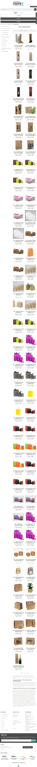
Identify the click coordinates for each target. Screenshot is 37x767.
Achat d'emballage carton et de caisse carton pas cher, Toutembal (30, 727)
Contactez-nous (15, 720)
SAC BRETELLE (4, 42)
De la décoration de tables (23, 759)
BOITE (2, 720)
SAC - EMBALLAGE (4, 714)
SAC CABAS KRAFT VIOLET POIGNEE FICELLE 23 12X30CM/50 (18, 542)
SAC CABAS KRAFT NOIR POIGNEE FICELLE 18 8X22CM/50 (30, 418)
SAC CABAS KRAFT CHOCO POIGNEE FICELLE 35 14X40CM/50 (18, 347)
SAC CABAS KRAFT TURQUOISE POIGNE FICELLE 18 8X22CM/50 (18, 507)
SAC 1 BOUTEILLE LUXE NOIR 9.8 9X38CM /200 (30, 81)
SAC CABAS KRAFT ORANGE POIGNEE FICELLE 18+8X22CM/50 (18, 454)
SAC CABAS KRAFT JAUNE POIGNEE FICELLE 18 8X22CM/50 (18, 418)
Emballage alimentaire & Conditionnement (29, 719)
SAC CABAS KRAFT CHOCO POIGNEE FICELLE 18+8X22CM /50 (18, 330)
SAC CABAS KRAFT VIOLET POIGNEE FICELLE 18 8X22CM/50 (30, 525)
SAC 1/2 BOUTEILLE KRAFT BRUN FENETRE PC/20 (18, 117)
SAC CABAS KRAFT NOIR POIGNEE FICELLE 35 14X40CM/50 (30, 436)
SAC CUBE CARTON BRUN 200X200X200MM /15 (18, 560)
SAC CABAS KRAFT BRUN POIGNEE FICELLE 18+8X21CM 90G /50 (30, 241)
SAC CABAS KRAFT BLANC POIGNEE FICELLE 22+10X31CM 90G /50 (30, 188)
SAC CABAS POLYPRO (5, 32)
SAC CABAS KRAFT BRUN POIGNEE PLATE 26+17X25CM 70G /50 (30, 294)
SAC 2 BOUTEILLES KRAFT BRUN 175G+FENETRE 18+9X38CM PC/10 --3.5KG (18, 135)
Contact (21, 12)
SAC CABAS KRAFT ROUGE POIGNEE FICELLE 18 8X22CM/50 (30, 471)
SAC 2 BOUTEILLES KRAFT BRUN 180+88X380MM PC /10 (30, 135)
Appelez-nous (2, 749)
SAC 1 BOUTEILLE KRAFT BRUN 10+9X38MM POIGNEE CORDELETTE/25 (30, 46)
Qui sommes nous (16, 721)
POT (2, 728)
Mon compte (15, 714)
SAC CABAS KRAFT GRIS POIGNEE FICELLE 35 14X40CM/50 (18, 400)
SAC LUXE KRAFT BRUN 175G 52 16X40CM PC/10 (30, 631)
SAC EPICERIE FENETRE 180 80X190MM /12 (18, 578)
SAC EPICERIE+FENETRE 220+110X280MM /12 (30, 578)
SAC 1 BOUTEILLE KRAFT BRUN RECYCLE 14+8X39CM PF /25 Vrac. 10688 (30, 64)
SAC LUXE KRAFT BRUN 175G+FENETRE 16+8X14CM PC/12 (18, 649)
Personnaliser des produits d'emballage (5, 759)
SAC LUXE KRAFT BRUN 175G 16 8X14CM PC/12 (18, 595)
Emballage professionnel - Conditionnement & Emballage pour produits (30, 724)
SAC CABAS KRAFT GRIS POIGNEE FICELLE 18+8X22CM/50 (18, 383)
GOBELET (2, 724)
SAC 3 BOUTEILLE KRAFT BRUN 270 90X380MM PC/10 (18, 152)
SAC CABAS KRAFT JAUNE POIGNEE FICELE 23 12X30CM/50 (30, 400)
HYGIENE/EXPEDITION (4, 729)
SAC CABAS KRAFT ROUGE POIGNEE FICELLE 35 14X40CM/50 (30, 489)
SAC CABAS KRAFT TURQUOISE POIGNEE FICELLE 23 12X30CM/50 (30, 507)
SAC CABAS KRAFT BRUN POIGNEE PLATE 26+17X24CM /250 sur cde (18, 294)
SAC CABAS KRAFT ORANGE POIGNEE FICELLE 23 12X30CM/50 (30, 454)
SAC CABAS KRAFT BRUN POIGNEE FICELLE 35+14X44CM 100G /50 (18, 276)
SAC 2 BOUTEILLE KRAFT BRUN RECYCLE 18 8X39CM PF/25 (30, 117)
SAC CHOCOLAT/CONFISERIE (6, 37)
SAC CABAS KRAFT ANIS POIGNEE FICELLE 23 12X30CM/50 (30, 170)
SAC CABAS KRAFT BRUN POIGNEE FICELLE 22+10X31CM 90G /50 (18, 259)
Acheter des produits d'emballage (14, 759)
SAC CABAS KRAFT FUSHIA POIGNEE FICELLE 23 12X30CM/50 (18, 365)
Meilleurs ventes (28, 715)
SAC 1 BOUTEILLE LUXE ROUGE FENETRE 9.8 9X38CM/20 (30, 99)
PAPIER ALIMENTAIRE (5, 34)
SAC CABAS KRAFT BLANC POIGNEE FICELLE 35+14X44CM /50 (30, 206)
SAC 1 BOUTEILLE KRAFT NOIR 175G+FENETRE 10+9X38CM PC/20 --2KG (18, 81)
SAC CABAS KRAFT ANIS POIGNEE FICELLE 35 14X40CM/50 (18, 188)
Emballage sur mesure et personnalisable (29, 722)
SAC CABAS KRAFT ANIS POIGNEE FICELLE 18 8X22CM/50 (18, 170)
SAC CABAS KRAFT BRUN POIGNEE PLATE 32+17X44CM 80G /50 (30, 312)
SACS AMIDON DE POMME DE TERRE (6, 49)
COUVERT (3, 722)
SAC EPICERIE (4, 39)
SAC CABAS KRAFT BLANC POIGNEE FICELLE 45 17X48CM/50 (18, 223)
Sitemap (14, 728)
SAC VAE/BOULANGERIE (5, 30)
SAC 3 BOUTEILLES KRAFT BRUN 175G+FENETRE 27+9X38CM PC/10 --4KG (30, 152)
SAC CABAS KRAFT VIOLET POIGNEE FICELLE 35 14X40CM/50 (30, 542)
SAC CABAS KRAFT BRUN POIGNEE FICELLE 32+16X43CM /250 (30, 259)
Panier (19, 18)
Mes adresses (15, 716)
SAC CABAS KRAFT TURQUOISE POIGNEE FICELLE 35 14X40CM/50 (18, 525)
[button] (28, 747)
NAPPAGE (2, 726)
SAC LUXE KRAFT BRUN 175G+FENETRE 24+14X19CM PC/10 (30, 649)
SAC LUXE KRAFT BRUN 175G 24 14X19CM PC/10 (18, 613)
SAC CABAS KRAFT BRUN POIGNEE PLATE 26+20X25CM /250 (18, 312)
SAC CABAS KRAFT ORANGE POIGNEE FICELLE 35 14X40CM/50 (18, 471)
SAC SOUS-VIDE (4, 44)
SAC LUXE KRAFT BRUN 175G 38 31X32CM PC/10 (30, 613)
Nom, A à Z (29, 31)
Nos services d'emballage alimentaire (29, 717)
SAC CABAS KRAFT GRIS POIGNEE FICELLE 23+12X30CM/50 (30, 383)
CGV (13, 725)
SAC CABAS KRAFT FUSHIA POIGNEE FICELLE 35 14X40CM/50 (30, 365)
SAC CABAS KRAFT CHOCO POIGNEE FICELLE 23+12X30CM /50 (30, 330)
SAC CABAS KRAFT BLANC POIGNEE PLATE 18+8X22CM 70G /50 (30, 223)
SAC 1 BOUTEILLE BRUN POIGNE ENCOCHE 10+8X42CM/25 (18, 46)
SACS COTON (4, 46)
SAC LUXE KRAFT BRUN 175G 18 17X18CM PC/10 (30, 595)
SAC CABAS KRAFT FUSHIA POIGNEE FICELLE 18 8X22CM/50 (30, 347)
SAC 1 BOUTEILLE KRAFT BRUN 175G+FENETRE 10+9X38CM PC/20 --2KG (18, 64)
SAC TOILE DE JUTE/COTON (6, 28)
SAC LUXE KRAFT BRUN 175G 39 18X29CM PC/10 (18, 631)
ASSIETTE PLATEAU (4, 716)
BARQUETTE (3, 718)
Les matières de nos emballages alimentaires (30, 730)
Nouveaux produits (28, 714)
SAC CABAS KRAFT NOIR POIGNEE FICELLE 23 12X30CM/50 (18, 436)
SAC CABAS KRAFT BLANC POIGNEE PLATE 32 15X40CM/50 (18, 241)
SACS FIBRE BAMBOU (5, 51)
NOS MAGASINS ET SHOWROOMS (18, 762)
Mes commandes (16, 715)
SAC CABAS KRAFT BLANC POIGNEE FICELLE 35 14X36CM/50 (18, 206)
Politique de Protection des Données (17, 723)
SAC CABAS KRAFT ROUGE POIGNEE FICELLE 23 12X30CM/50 (18, 489)
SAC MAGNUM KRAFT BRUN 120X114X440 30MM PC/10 (18, 666)
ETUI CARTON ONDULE (5, 26)
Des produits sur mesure (32, 759)
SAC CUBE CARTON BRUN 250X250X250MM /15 (30, 560)
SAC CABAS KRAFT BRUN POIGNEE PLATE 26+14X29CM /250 (30, 276)
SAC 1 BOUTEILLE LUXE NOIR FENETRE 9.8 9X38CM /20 (18, 99)
